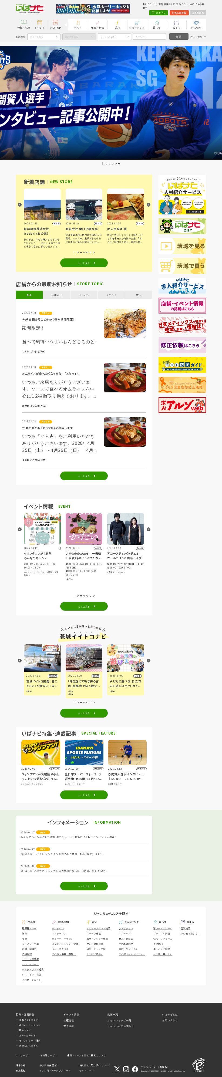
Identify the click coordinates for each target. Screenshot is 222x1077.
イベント (39, 27)
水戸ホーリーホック (30, 1024)
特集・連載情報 (25, 1014)
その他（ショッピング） (132, 953)
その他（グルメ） (31, 979)
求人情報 (196, 27)
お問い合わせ (170, 1020)
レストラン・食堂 (31, 974)
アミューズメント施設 (98, 928)
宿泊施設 (185, 928)
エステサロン (59, 933)
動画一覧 (112, 1014)
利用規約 (20, 1070)
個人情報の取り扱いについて (94, 1065)
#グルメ (43, 572)
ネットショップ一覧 (119, 1020)
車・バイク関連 (161, 948)
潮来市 (98, 675)
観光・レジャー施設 (97, 938)
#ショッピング (32, 572)
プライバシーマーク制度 (152, 1067)
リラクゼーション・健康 (65, 943)
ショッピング (137, 27)
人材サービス (23, 1055)
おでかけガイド (27, 1035)
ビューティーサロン (62, 938)
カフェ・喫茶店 (30, 959)
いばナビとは (170, 1014)
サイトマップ (86, 1070)
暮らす (157, 27)
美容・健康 (97, 27)
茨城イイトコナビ (28, 1019)
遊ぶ (117, 27)
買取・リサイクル (128, 948)
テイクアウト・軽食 (32, 969)
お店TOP (55, 27)
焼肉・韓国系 (29, 948)
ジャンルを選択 (107, 36)
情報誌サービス (49, 1055)
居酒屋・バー (29, 928)
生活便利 (158, 943)
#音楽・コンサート (117, 572)
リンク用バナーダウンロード (55, 1070)
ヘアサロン (58, 928)
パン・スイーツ (30, 964)
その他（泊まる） (190, 933)
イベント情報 (71, 1014)
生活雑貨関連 (126, 943)
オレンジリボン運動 (30, 1040)
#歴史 (72, 691)
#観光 (30, 691)
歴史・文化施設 (95, 943)
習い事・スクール (162, 928)
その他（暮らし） (162, 953)
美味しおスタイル (28, 1045)
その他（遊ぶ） (95, 953)
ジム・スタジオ (60, 948)
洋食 (24, 933)
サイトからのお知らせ (120, 1026)
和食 (24, 938)
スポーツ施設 (94, 933)
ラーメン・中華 (30, 943)
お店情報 (68, 1020)
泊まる (176, 27)
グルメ (78, 27)
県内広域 (55, 675)
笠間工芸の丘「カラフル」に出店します (47, 428)
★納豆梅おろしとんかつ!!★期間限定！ (48, 319)
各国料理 (27, 953)
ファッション (126, 928)
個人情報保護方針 (49, 1065)
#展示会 (70, 579)
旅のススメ (25, 1030)
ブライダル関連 (161, 933)
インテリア (125, 933)
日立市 (139, 675)
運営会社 (20, 1065)
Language (198, 12)
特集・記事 (24, 27)
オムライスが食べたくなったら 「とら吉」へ (50, 374)
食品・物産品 (126, 938)
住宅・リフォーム (162, 938)
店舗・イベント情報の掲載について (86, 1055)
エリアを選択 (36, 36)
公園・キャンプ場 (96, 948)
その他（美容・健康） (64, 953)
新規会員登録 (179, 12)
